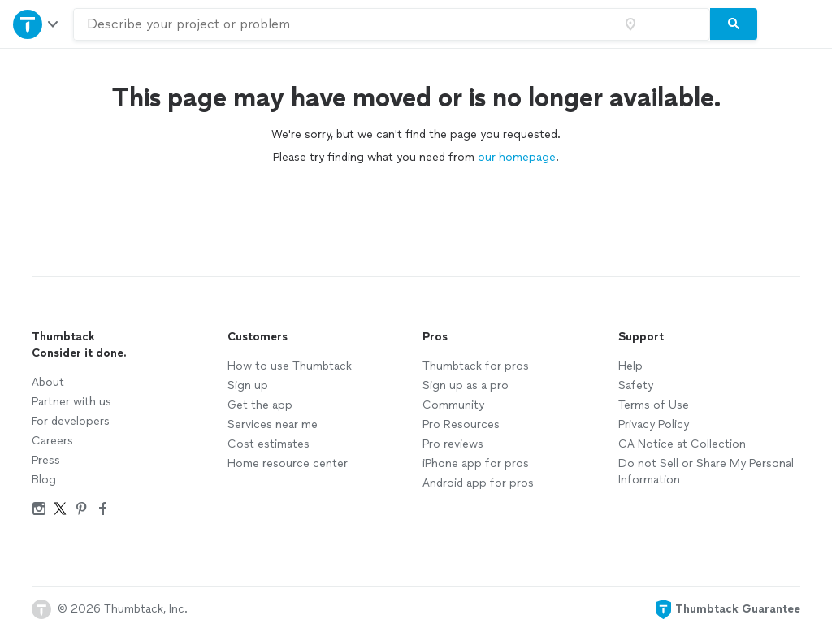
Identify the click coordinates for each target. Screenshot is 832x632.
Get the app (260, 405)
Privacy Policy (653, 424)
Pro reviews (452, 444)
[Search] (733, 24)
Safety (635, 385)
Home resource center (288, 463)
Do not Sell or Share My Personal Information (706, 472)
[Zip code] (661, 24)
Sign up (248, 385)
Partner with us (71, 402)
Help (630, 366)
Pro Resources (461, 424)
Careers (52, 441)
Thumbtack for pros (475, 366)
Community (453, 405)
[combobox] (345, 24)
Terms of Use (653, 405)
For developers (71, 421)
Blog (44, 480)
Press (46, 460)
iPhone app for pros (475, 463)
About (48, 382)
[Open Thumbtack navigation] (36, 24)
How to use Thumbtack (290, 366)
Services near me (273, 424)
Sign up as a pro (465, 385)
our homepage (517, 157)
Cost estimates (269, 444)
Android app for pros (478, 483)
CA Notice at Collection (682, 444)
